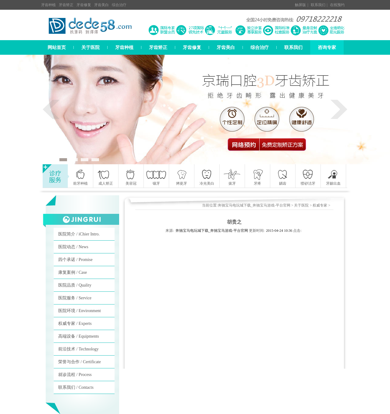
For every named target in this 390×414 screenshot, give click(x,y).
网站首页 (57, 47)
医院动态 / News (73, 247)
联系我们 (318, 5)
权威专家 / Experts (75, 323)
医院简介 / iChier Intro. (79, 234)
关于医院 (90, 47)
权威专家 (320, 205)
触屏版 (300, 5)
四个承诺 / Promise (75, 259)
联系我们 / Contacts (76, 387)
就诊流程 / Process (75, 374)
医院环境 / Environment (79, 310)
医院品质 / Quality (74, 285)
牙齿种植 (48, 5)
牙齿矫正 (66, 5)
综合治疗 (119, 5)
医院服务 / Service (74, 298)
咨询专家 (327, 47)
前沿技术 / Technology (78, 349)
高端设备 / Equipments (78, 336)
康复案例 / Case (72, 272)
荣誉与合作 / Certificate (79, 362)
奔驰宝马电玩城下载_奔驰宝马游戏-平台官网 (254, 205)
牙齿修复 (83, 5)
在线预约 (337, 5)
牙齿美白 (101, 5)
